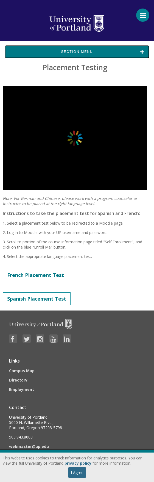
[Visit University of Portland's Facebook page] (13, 338)
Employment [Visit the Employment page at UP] (21, 389)
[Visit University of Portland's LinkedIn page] (67, 338)
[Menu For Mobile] (140, 12)
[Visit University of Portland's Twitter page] (27, 338)
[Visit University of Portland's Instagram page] (40, 338)
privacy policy (78, 463)
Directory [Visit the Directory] (18, 380)
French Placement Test (35, 275)
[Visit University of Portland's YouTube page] (53, 338)
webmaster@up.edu (29, 446)
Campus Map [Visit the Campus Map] (22, 370)
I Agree (77, 472)
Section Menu (77, 52)
